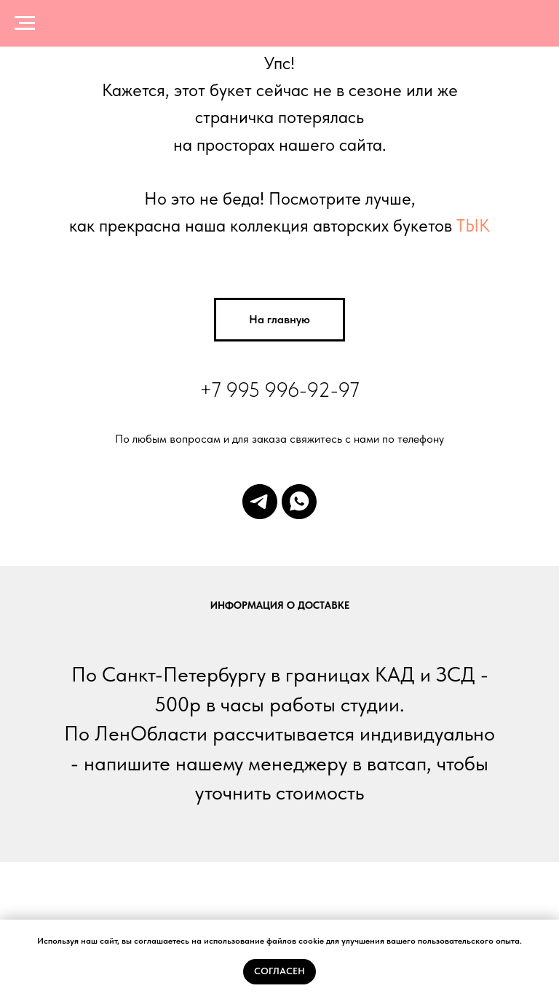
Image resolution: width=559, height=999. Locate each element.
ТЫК (473, 225)
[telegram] (259, 501)
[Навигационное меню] (25, 23)
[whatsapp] (299, 501)
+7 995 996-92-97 (279, 389)
